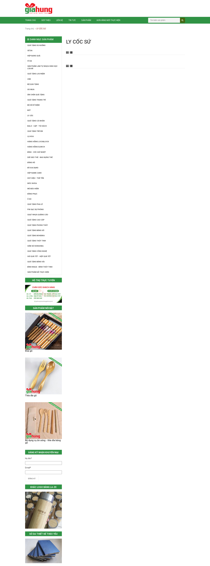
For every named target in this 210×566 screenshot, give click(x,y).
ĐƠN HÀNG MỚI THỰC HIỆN (108, 20)
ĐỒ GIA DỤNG (32, 168)
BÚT (29, 110)
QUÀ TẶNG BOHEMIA (36, 236)
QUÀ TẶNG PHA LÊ (35, 204)
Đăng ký (31, 478)
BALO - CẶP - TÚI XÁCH (37, 126)
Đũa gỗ (28, 351)
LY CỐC (30, 116)
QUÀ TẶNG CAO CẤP (35, 220)
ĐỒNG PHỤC (32, 194)
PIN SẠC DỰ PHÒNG (35, 209)
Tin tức (72, 20)
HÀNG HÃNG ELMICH (36, 147)
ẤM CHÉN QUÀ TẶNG (35, 95)
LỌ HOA (30, 136)
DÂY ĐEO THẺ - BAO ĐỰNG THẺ (40, 157)
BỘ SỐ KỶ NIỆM (33, 105)
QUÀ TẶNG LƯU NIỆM (36, 74)
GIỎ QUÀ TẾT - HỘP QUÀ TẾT (39, 256)
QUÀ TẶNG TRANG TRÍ (36, 100)
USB (29, 79)
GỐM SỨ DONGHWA (35, 246)
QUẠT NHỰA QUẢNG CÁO (37, 215)
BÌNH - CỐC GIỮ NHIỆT (36, 152)
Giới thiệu (46, 20)
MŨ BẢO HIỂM (33, 189)
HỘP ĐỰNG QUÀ (33, 56)
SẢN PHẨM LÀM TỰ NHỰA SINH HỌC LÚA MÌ (42, 67)
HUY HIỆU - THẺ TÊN (35, 178)
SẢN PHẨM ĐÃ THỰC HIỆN (38, 272)
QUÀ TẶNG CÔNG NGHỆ (37, 251)
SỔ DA (29, 51)
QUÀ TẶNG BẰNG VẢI (36, 262)
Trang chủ (30, 20)
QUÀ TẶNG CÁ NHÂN (36, 121)
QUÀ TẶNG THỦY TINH (36, 241)
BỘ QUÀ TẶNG (33, 84)
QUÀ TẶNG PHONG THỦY (37, 225)
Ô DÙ (29, 199)
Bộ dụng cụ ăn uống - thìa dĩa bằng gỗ (43, 441)
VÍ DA (29, 61)
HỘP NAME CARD (34, 173)
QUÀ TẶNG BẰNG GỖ (35, 230)
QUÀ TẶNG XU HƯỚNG (36, 45)
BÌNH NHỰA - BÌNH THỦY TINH (39, 267)
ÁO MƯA (30, 89)
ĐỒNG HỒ (31, 163)
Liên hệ (59, 20)
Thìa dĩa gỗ (31, 395)
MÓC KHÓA (32, 183)
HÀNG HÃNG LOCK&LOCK (38, 142)
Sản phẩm (86, 20)
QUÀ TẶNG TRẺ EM (35, 131)
